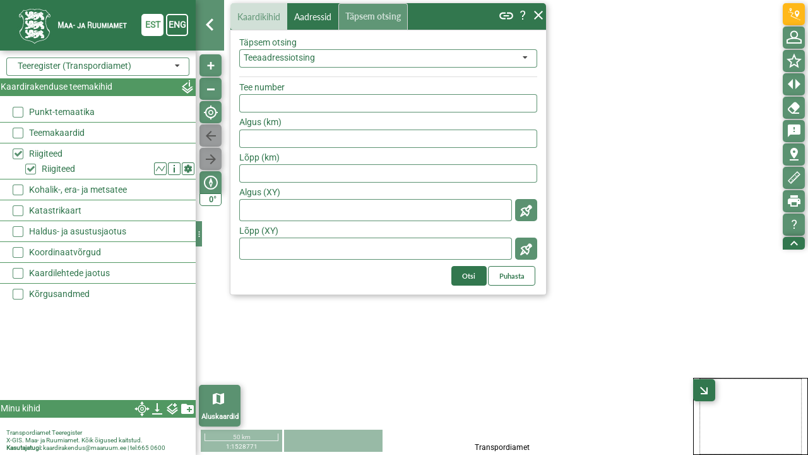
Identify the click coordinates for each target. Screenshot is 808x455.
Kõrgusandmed (59, 294)
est (152, 25)
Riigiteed (45, 154)
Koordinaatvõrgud (65, 252)
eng (177, 25)
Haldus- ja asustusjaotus (77, 231)
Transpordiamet (28, 432)
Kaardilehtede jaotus (69, 273)
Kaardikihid (260, 16)
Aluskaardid (220, 417)
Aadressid (315, 16)
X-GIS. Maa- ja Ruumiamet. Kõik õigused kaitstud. (74, 440)
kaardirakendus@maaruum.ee (84, 447)
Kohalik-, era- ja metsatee (78, 190)
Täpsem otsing (375, 16)
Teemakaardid (57, 133)
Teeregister (67, 432)
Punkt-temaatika (62, 112)
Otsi (519, 84)
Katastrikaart (55, 210)
